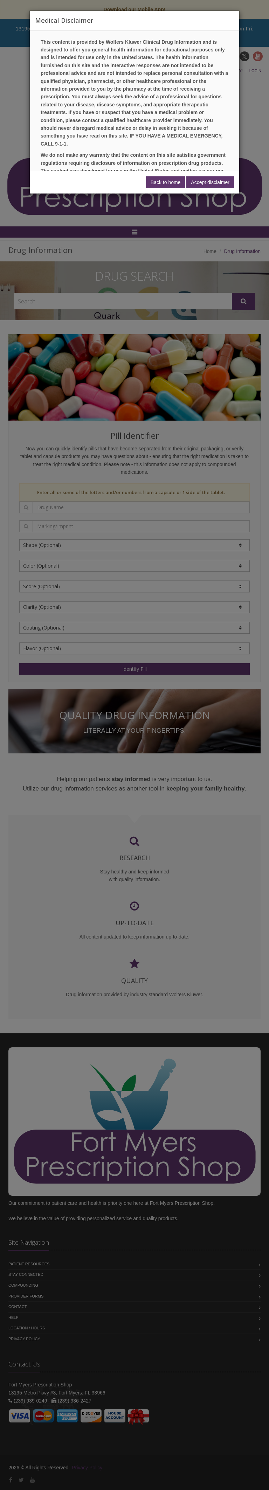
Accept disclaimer (210, 182)
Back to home (166, 182)
